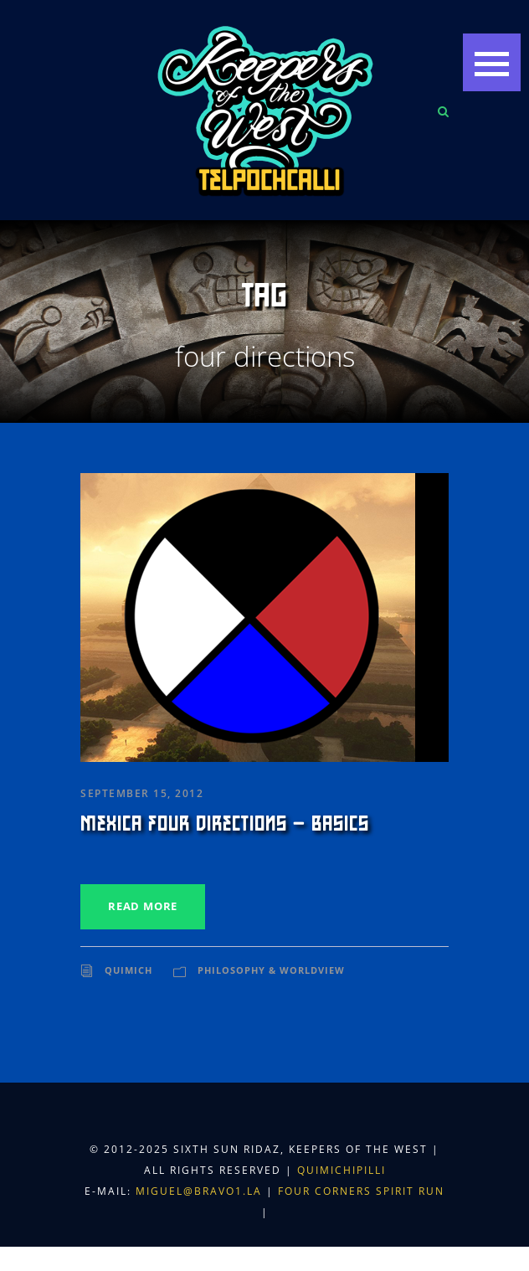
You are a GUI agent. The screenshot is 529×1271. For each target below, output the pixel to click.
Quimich (128, 970)
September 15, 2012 (141, 793)
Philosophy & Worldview (271, 970)
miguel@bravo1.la (199, 1191)
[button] (492, 62)
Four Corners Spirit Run (361, 1191)
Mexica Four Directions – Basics (224, 824)
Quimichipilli (341, 1170)
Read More (142, 905)
